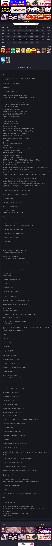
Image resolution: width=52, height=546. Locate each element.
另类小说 (37, 39)
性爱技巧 (48, 39)
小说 (3, 39)
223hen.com (26, 21)
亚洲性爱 (8, 33)
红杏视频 (31, 42)
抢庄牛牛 (48, 27)
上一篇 (8, 524)
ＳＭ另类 (48, 30)
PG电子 (8, 27)
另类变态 (48, 33)
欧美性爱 (25, 33)
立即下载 (32, 544)
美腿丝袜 (31, 36)
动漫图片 (25, 36)
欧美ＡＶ (19, 30)
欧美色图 (19, 36)
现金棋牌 (43, 27)
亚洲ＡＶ (8, 30)
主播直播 (43, 30)
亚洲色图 (14, 36)
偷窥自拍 (8, 36)
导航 (3, 42)
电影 (3, 33)
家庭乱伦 (14, 39)
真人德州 (14, 27)
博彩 (3, 27)
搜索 (37, 23)
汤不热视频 (25, 42)
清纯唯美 (37, 36)
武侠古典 (25, 39)
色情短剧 (37, 42)
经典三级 (37, 33)
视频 (3, 30)
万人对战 (19, 27)
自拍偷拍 (14, 30)
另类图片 (48, 36)
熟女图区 (43, 36)
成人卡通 (19, 33)
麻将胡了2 (31, 27)
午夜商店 (14, 42)
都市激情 (8, 39)
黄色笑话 (43, 39)
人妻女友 (19, 39)
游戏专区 (25, 27)
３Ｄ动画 (25, 30)
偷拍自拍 (14, 33)
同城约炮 (8, 42)
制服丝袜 (31, 33)
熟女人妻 (31, 30)
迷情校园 (31, 39)
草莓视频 (19, 42)
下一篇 (44, 524)
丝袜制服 (37, 30)
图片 (3, 36)
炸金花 (37, 27)
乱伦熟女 (43, 33)
